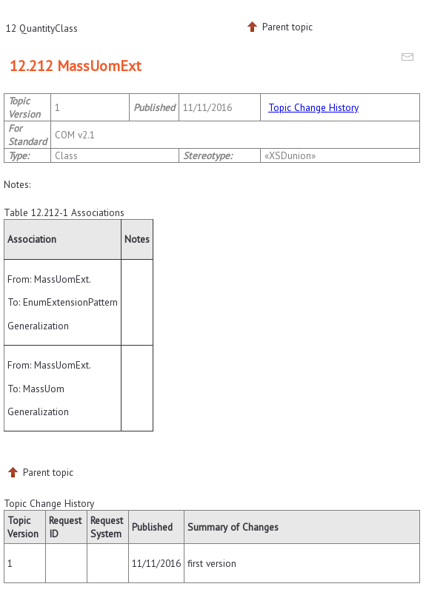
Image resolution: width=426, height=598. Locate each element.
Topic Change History (313, 107)
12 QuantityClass (42, 28)
